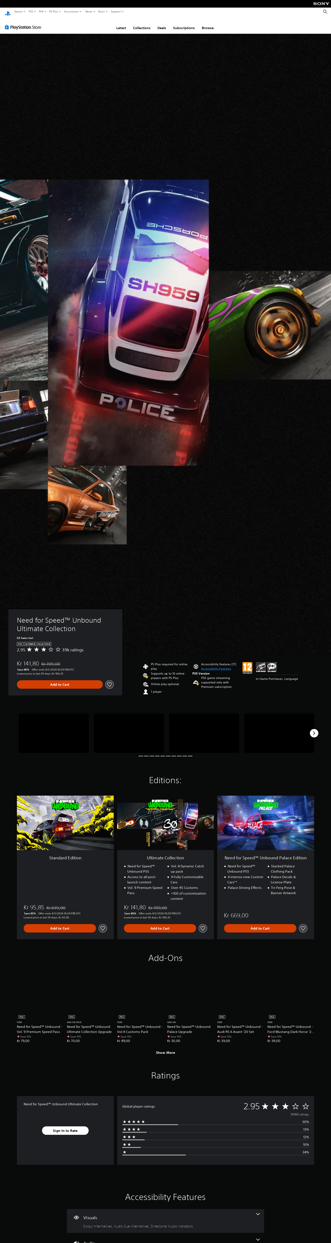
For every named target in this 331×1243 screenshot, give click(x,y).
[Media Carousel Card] (54, 729)
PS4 (41, 11)
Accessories (71, 11)
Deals (161, 24)
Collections (142, 24)
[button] (216, 665)
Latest (121, 24)
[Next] (314, 729)
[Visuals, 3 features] (165, 1217)
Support (116, 11)
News (88, 11)
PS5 (31, 11)
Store (101, 11)
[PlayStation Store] (24, 23)
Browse (208, 24)
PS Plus (53, 11)
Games (18, 11)
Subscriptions (184, 24)
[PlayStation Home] (7, 12)
